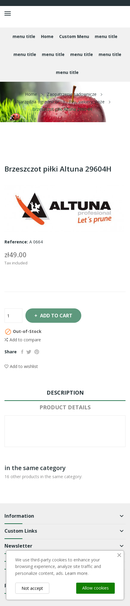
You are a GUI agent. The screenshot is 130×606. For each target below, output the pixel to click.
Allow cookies (95, 588)
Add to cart (55, 315)
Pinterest (37, 351)
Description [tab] (65, 392)
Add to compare (22, 340)
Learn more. (76, 573)
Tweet (29, 351)
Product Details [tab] (65, 407)
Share (22, 351)
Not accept (32, 588)
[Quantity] (13, 315)
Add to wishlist (21, 366)
